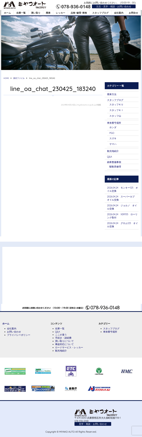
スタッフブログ (100, 12)
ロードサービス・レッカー (69, 347)
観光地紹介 (113, 151)
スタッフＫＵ (116, 104)
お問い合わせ (14, 331)
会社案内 (118, 12)
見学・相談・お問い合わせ (93, 423)
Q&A (109, 156)
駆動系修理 (115, 166)
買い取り (35, 12)
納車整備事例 (114, 162)
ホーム (7, 12)
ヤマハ (112, 144)
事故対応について (64, 344)
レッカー (60, 12)
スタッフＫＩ (116, 110)
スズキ (112, 138)
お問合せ (133, 12)
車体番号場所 (114, 122)
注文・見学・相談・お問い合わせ (113, 6)
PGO (111, 133)
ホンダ (112, 127)
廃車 (48, 12)
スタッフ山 (115, 115)
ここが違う (61, 334)
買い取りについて (64, 341)
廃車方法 (111, 94)
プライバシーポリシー (18, 334)
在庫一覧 (21, 12)
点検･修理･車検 (79, 12)
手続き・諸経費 (63, 337)
